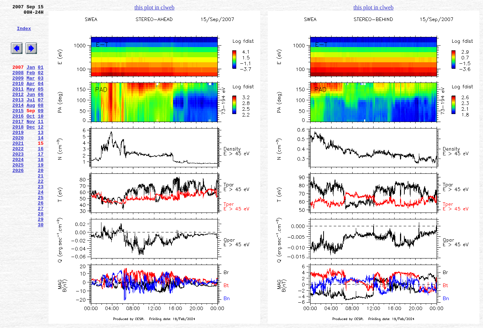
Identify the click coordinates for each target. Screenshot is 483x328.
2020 (18, 162)
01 (40, 78)
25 (40, 234)
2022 (18, 175)
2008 (18, 84)
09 (40, 130)
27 (40, 247)
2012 (18, 110)
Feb (30, 84)
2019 (18, 156)
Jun (30, 110)
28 (40, 254)
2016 (18, 136)
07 (40, 117)
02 (40, 84)
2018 (18, 149)
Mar (30, 91)
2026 (18, 201)
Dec (30, 149)
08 (40, 123)
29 (40, 260)
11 (40, 143)
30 (40, 267)
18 (40, 188)
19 (40, 195)
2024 (18, 188)
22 (40, 214)
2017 (18, 143)
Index (24, 33)
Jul (30, 117)
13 (40, 156)
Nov (30, 143)
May (30, 104)
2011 (18, 104)
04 (40, 97)
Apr (30, 97)
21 (40, 208)
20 (40, 201)
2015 (18, 130)
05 (40, 104)
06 (40, 110)
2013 (18, 117)
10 (40, 136)
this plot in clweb (154, 7)
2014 (18, 123)
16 (40, 175)
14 (40, 162)
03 (40, 91)
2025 (18, 195)
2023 (18, 182)
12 (40, 149)
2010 (18, 97)
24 (40, 227)
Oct (30, 136)
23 (40, 221)
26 (40, 240)
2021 (18, 169)
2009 (18, 91)
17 (40, 182)
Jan (30, 78)
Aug (30, 123)
